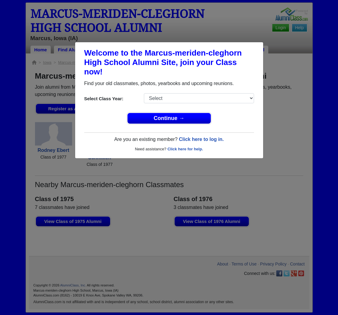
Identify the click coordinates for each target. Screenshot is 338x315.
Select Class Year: (104, 98)
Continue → (169, 118)
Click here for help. (185, 149)
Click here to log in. (201, 139)
